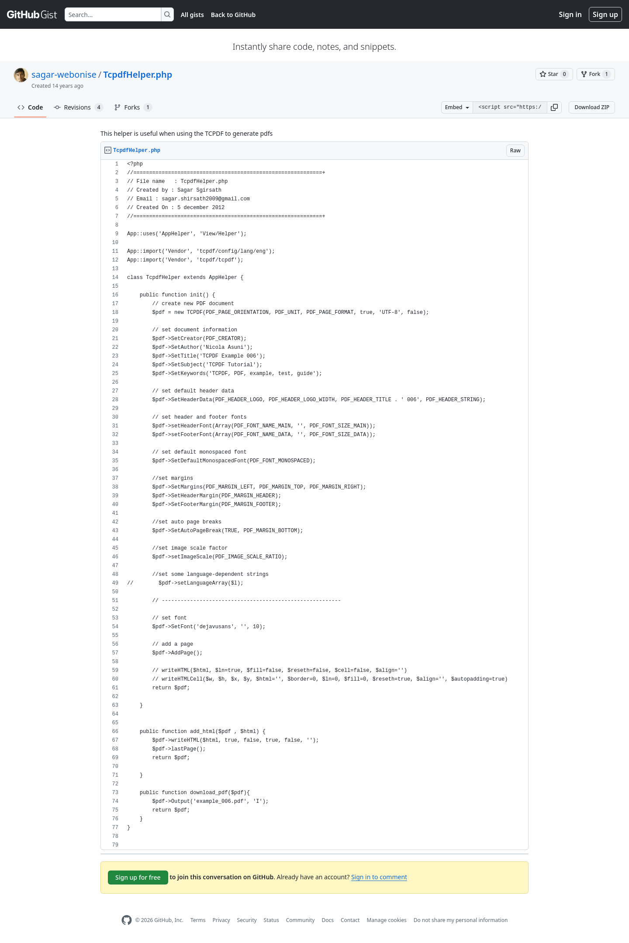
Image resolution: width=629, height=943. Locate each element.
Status (271, 920)
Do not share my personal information (461, 920)
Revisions (79, 107)
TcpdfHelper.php (137, 74)
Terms (198, 920)
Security (247, 920)
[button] (554, 107)
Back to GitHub (233, 14)
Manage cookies (386, 920)
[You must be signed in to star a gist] (554, 74)
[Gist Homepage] (32, 14)
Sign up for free (138, 877)
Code (30, 107)
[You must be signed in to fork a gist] (596, 74)
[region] (314, 505)
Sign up (605, 14)
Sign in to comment (379, 877)
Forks (133, 107)
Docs (327, 920)
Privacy (221, 920)
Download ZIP (591, 107)
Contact (350, 920)
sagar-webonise (64, 74)
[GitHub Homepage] (126, 920)
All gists (192, 14)
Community (300, 920)
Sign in (570, 14)
